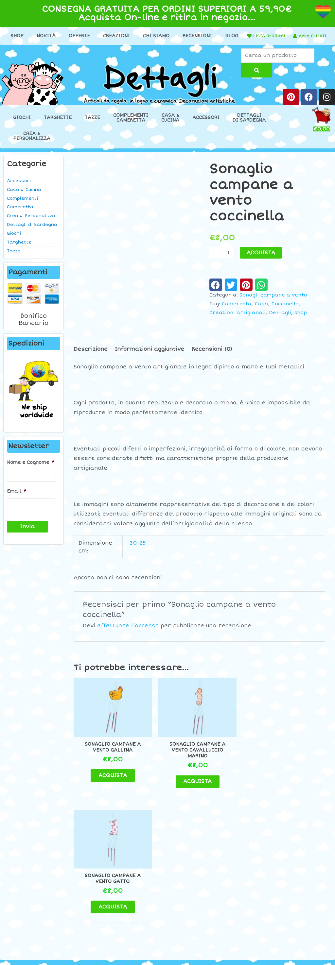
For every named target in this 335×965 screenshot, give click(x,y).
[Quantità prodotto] (229, 259)
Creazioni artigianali (237, 319)
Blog (242, 36)
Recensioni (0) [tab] (211, 356)
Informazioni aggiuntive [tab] (149, 356)
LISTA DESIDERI (295, 36)
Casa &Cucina (170, 124)
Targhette (58, 124)
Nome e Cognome (30, 469)
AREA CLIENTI (168, 46)
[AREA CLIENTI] (147, 46)
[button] (215, 291)
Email (16, 496)
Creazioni (127, 36)
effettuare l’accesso (128, 632)
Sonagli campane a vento (273, 302)
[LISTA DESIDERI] (272, 36)
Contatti (279, 858)
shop (300, 319)
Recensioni (208, 36)
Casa (261, 310)
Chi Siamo (167, 36)
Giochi (22, 124)
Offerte (90, 36)
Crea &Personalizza (31, 142)
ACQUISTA (261, 259)
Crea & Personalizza (31, 222)
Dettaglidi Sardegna (249, 124)
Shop (28, 36)
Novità (57, 36)
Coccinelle (285, 310)
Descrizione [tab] (91, 356)
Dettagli (280, 319)
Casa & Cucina (24, 196)
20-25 (138, 549)
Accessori (206, 124)
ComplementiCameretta (130, 124)
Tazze (92, 124)
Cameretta (237, 310)
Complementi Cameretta (22, 209)
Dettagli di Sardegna (32, 231)
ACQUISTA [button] (107, 773)
